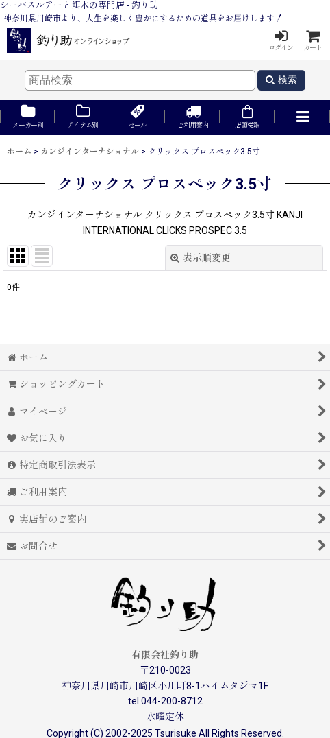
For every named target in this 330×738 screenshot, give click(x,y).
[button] (302, 117)
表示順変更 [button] (200, 257)
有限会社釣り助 (165, 655)
